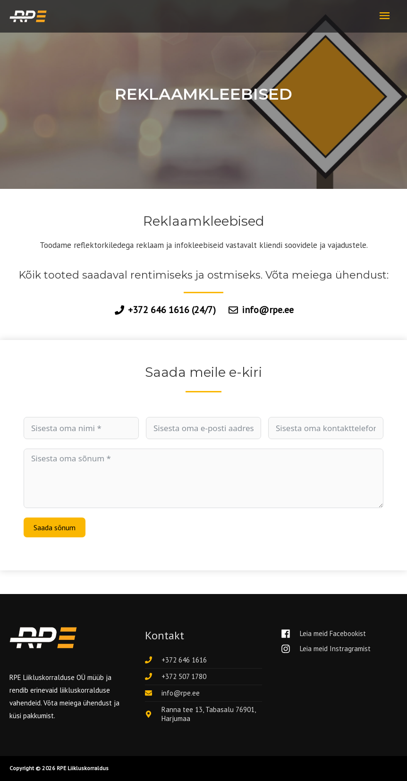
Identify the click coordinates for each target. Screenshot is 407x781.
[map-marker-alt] (203, 714)
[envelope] (172, 693)
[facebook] (327, 634)
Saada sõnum (55, 528)
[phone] (176, 660)
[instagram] (326, 649)
